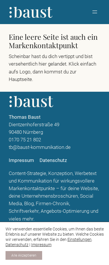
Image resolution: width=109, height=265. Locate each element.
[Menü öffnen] (94, 11)
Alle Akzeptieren (23, 255)
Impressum (41, 244)
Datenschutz (17, 244)
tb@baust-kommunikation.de (40, 147)
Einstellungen (79, 239)
